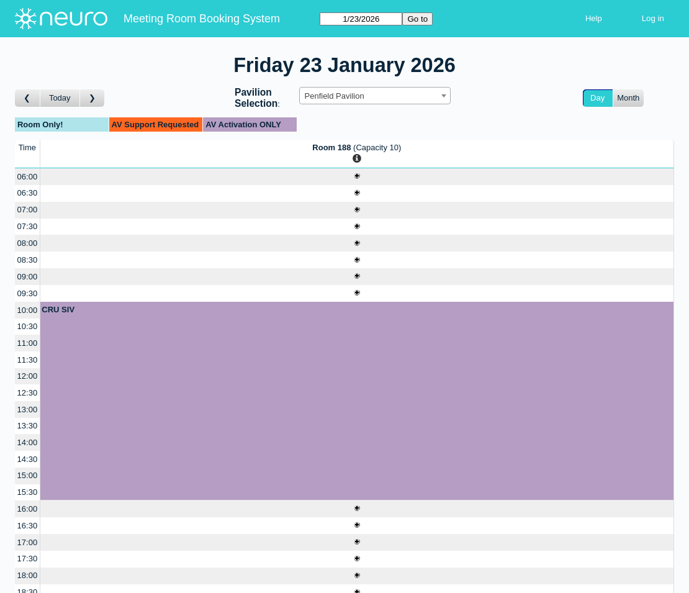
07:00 (27, 209)
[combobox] (375, 95)
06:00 (27, 176)
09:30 (27, 293)
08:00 (27, 243)
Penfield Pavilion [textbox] (334, 96)
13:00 (27, 409)
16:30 (27, 525)
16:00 (27, 509)
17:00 (27, 542)
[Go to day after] (92, 98)
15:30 (27, 492)
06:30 (27, 192)
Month (628, 97)
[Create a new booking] (356, 176)
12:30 (27, 392)
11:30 (27, 359)
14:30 (27, 459)
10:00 (27, 310)
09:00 (27, 276)
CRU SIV (58, 309)
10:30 (27, 326)
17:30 (27, 558)
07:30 (27, 226)
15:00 (27, 475)
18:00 (27, 575)
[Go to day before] (27, 98)
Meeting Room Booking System (202, 18)
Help (593, 18)
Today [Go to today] (60, 97)
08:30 (27, 260)
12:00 (27, 376)
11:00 (27, 343)
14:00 (27, 442)
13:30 (27, 425)
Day (597, 97)
